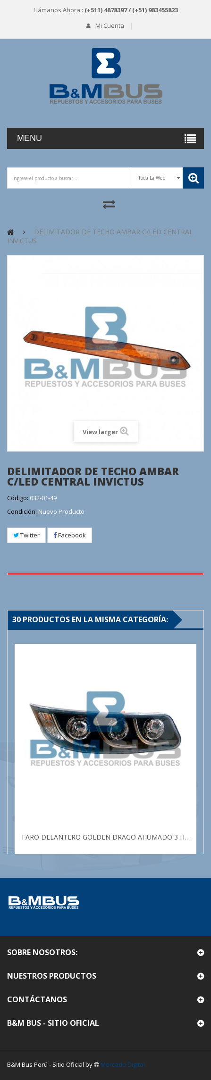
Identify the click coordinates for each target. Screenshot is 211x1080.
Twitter (26, 535)
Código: (17, 498)
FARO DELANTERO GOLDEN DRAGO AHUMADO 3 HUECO (107, 837)
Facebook (69, 535)
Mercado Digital (123, 1064)
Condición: (22, 511)
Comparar (109, 203)
